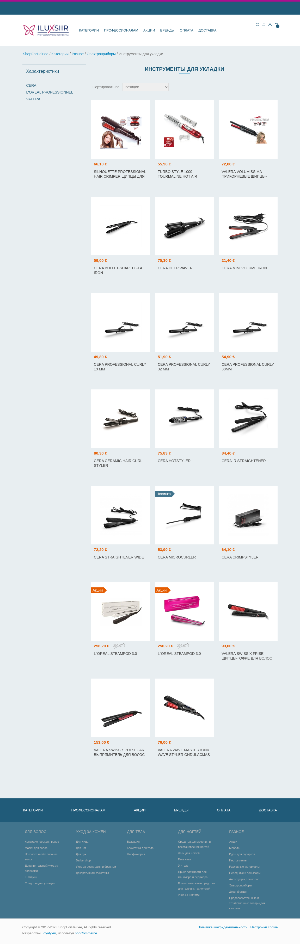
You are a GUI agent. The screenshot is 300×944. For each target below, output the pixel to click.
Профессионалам (121, 30)
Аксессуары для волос (244, 879)
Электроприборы (101, 54)
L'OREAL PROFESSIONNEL (49, 92)
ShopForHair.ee (35, 54)
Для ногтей (189, 832)
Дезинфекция (238, 891)
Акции (149, 30)
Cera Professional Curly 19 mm (120, 366)
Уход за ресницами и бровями (96, 866)
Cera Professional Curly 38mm (248, 366)
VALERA (33, 99)
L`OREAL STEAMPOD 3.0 (115, 653)
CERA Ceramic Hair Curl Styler (118, 463)
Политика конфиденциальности (223, 927)
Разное (78, 54)
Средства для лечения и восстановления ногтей (194, 844)
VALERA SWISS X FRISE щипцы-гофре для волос (247, 655)
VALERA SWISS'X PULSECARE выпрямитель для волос (120, 752)
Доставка (208, 30)
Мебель (234, 847)
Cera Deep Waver (175, 268)
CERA (31, 85)
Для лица (82, 841)
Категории (89, 30)
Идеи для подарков (242, 854)
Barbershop (83, 860)
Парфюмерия (136, 854)
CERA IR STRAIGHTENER (244, 461)
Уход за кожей (91, 832)
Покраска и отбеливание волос (41, 857)
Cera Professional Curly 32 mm (184, 366)
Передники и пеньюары (244, 872)
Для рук (81, 854)
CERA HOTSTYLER (174, 461)
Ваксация (133, 841)
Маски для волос (36, 847)
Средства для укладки (39, 883)
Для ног (81, 847)
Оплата (186, 30)
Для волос (35, 832)
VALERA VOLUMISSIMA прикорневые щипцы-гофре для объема (244, 176)
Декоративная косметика (92, 872)
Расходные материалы (244, 866)
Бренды (167, 30)
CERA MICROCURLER (177, 557)
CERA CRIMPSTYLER (240, 557)
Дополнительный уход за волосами (41, 868)
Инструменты (238, 860)
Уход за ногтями (188, 894)
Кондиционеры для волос (42, 841)
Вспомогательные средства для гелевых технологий (196, 886)
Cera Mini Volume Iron (244, 268)
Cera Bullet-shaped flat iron (119, 270)
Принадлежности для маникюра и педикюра (192, 874)
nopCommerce (86, 933)
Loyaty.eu (48, 933)
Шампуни (31, 877)
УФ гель (183, 865)
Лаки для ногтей (189, 853)
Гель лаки (184, 859)
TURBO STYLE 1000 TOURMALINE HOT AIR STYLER (177, 176)
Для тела (136, 832)
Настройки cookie (264, 927)
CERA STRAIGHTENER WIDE (119, 557)
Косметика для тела (140, 847)
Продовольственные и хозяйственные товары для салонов (247, 903)
